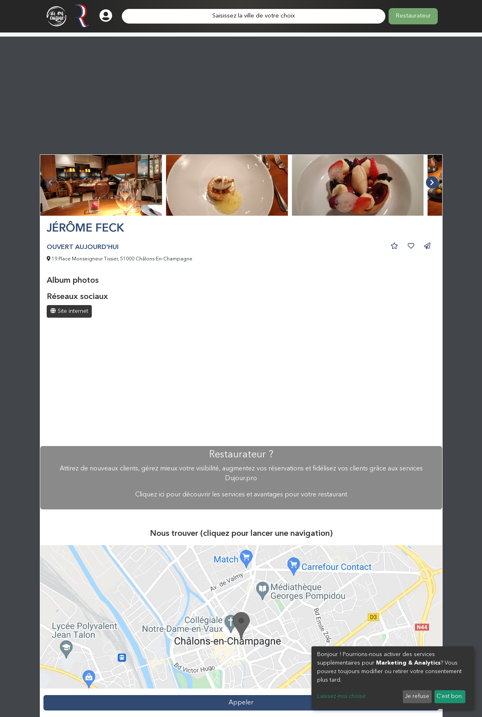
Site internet (69, 311)
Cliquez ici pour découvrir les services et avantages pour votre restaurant (241, 495)
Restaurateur (413, 16)
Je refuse (417, 696)
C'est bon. (450, 696)
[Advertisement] (241, 93)
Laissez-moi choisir (341, 696)
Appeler (241, 703)
